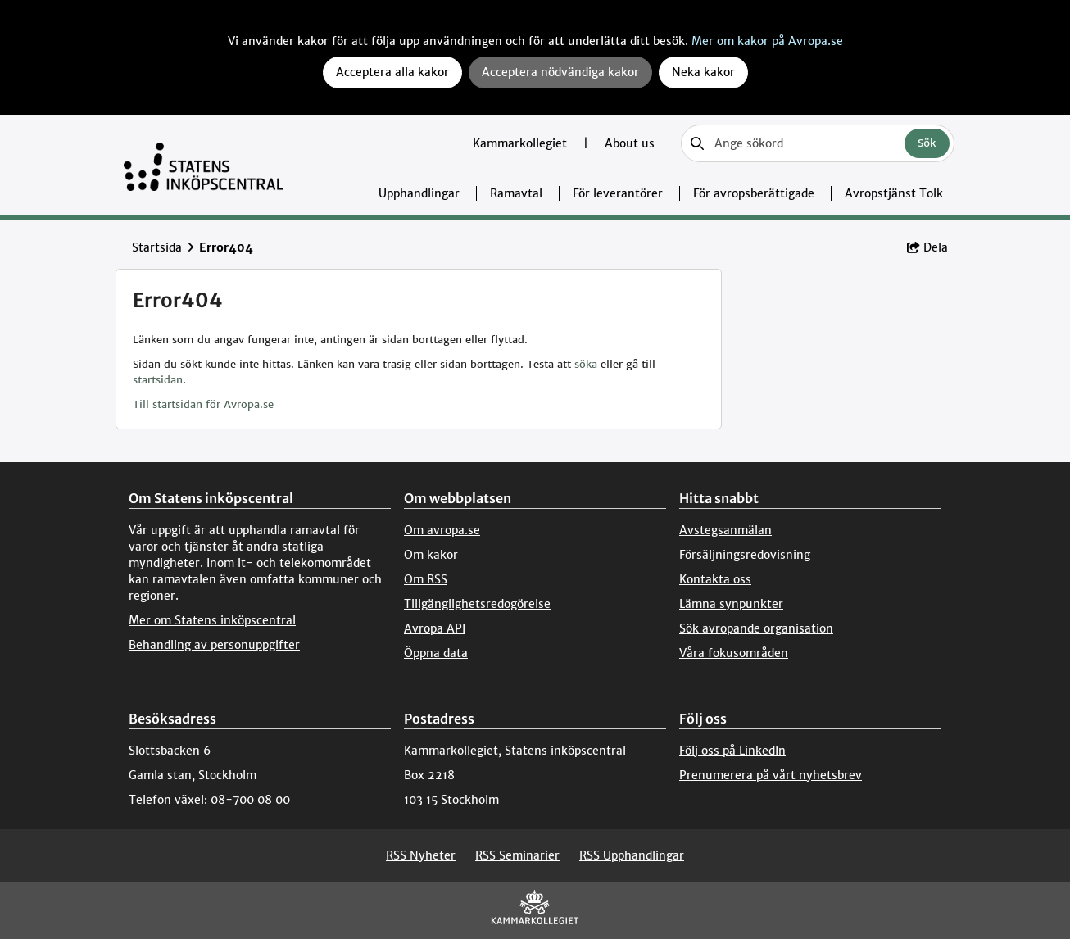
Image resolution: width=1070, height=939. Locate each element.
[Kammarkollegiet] (535, 911)
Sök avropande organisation (756, 628)
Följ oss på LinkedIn (732, 750)
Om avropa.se (442, 530)
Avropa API (434, 628)
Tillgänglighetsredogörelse (477, 604)
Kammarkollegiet (521, 143)
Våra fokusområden (733, 653)
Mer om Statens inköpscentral (212, 620)
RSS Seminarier (517, 855)
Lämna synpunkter (731, 604)
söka (585, 364)
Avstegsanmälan (725, 530)
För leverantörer (618, 193)
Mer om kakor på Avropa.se (767, 41)
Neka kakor (703, 72)
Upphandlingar (419, 193)
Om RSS (425, 579)
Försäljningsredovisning (744, 554)
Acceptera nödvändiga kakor (560, 72)
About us (630, 143)
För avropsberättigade (753, 193)
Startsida (157, 247)
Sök (927, 143)
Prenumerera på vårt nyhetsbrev (770, 775)
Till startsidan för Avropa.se (203, 404)
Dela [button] (927, 247)
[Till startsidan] (204, 165)
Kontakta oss (715, 579)
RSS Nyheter (421, 855)
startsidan (158, 380)
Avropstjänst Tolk (894, 193)
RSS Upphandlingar (631, 855)
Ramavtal (516, 193)
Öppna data (436, 653)
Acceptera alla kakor (392, 72)
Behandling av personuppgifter (214, 644)
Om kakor (431, 554)
